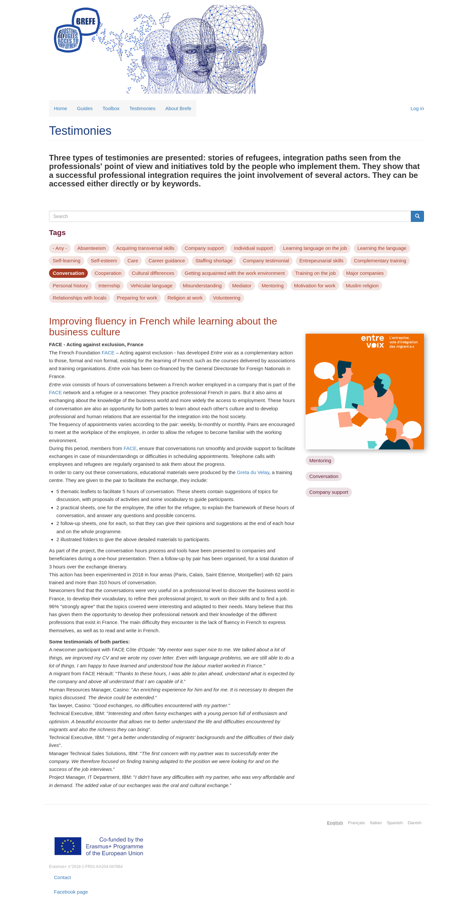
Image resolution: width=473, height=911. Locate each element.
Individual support (253, 248)
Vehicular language (152, 285)
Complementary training (380, 260)
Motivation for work (315, 285)
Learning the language (381, 248)
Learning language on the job (315, 248)
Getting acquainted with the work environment (235, 273)
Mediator (241, 285)
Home (60, 108)
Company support (204, 248)
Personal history (70, 285)
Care (133, 260)
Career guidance (167, 260)
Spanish (395, 822)
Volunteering (226, 297)
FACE (108, 352)
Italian (376, 822)
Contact (62, 877)
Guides (85, 108)
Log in (417, 108)
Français (356, 822)
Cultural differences (153, 273)
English (335, 822)
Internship (109, 285)
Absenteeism (91, 248)
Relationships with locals (79, 297)
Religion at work (185, 297)
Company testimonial (266, 260)
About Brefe (178, 108)
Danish (414, 822)
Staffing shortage (214, 260)
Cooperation (108, 273)
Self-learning (66, 260)
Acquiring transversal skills (145, 248)
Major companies (365, 273)
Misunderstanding (202, 285)
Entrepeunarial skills (321, 260)
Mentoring (273, 285)
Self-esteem (104, 260)
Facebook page (71, 892)
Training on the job (315, 273)
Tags (57, 232)
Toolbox (111, 108)
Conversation (68, 273)
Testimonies (142, 108)
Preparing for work (137, 297)
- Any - (60, 248)
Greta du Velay (253, 472)
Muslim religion (362, 285)
